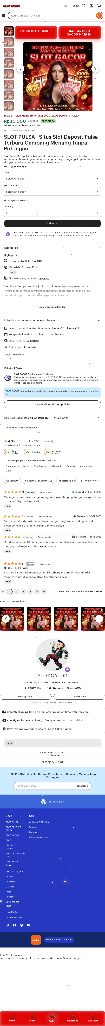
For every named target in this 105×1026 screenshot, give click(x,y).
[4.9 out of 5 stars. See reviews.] (20, 166)
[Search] (99, 15)
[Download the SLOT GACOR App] (36, 940)
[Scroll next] (81, 481)
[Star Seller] (11, 166)
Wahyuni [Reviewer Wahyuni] (81, 516)
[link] (3, 591)
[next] (99, 619)
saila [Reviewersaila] (10, 568)
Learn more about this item (52, 307)
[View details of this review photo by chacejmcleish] (39, 619)
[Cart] (99, 6)
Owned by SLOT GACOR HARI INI (45, 682)
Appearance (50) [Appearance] (67, 481)
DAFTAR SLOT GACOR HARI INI (80, 32)
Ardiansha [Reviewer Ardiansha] (80, 492)
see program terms (32, 383)
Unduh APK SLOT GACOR (59, 939)
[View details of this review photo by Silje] (66, 619)
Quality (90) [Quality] (12, 481)
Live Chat (93, 1018)
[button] (67, 670)
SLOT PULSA (72, 5)
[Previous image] (20, 69)
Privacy (23, 958)
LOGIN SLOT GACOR (36, 31)
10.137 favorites (52, 755)
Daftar (52, 1018)
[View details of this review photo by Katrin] (93, 619)
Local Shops (63, 958)
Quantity (8, 206)
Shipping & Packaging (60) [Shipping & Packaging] (38, 481)
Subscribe (82, 785)
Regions (78, 958)
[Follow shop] (79, 697)
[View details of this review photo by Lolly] (12, 619)
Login (32, 1018)
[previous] (6, 619)
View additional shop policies (53, 404)
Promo (11, 1018)
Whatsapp (72, 1018)
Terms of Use (8, 958)
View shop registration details (21, 427)
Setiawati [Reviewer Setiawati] (81, 537)
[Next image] (95, 69)
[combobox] (51, 15)
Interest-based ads (41, 958)
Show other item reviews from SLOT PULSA (81, 591)
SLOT (7, 166)
